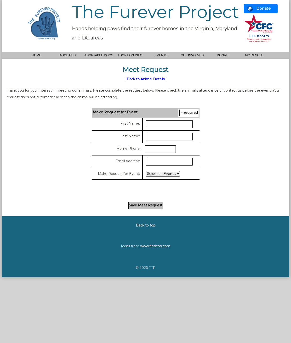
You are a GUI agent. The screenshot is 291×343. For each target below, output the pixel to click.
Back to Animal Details (146, 79)
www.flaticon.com (155, 246)
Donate (263, 8)
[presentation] (145, 190)
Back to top (145, 225)
